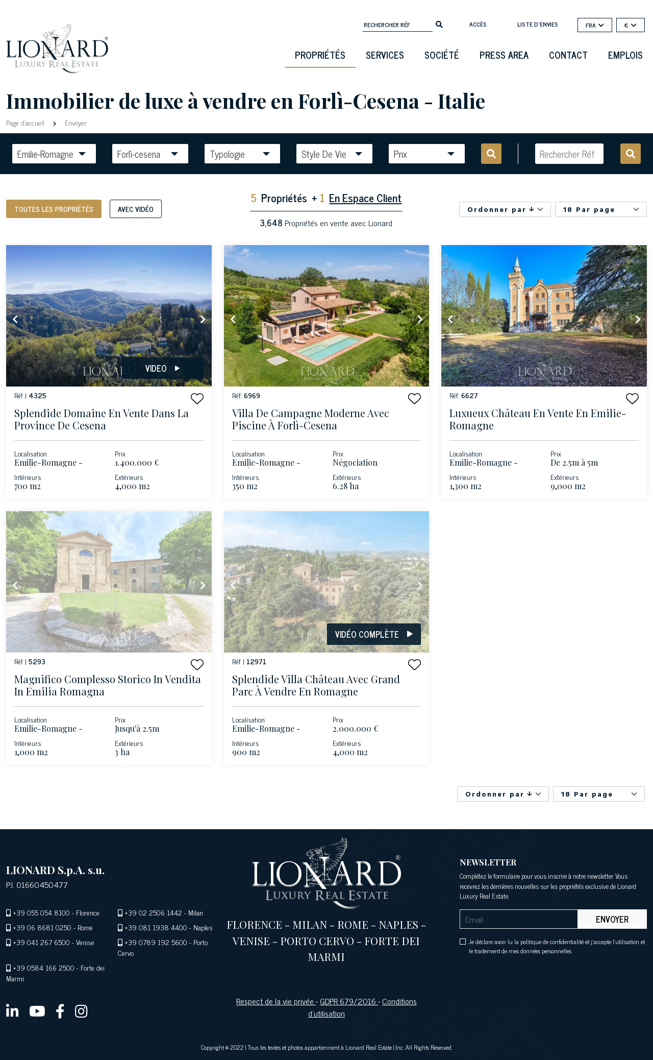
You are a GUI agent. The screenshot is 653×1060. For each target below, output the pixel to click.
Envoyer (75, 122)
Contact (568, 54)
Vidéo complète (374, 634)
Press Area (504, 54)
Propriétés (320, 54)
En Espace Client (365, 197)
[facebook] (60, 1010)
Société (441, 54)
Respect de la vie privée (276, 1000)
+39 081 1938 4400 (155, 927)
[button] (197, 398)
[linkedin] (12, 1010)
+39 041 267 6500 (41, 942)
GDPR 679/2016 (349, 1000)
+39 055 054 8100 (41, 912)
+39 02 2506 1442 (153, 912)
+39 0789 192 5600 (155, 942)
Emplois (625, 54)
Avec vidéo (136, 208)
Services (385, 54)
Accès (478, 24)
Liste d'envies (537, 24)
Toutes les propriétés (53, 208)
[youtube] (37, 1010)
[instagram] (81, 1010)
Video (162, 368)
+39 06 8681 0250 (42, 927)
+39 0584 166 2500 (44, 967)
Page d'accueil (26, 122)
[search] (439, 23)
